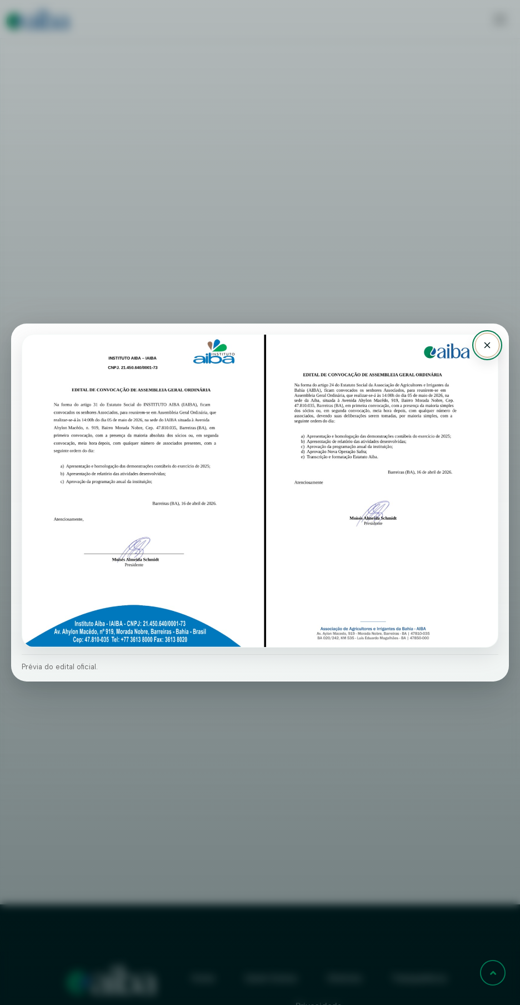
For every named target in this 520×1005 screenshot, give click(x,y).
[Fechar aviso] (487, 345)
